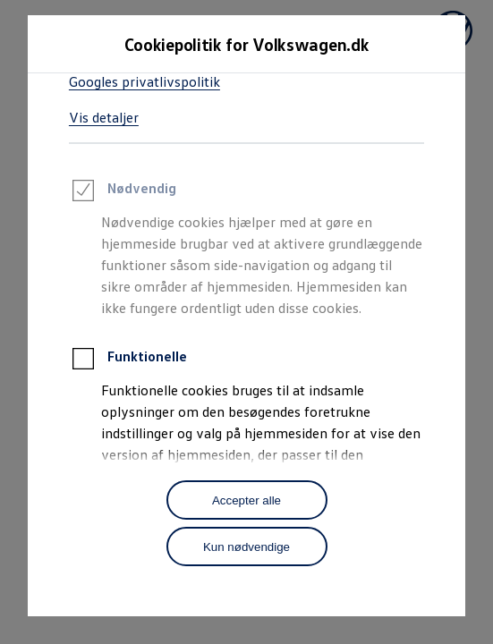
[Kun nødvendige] (246, 546)
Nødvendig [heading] (122, 193)
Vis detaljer (104, 117)
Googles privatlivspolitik (144, 81)
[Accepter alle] (246, 500)
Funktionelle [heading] (128, 361)
